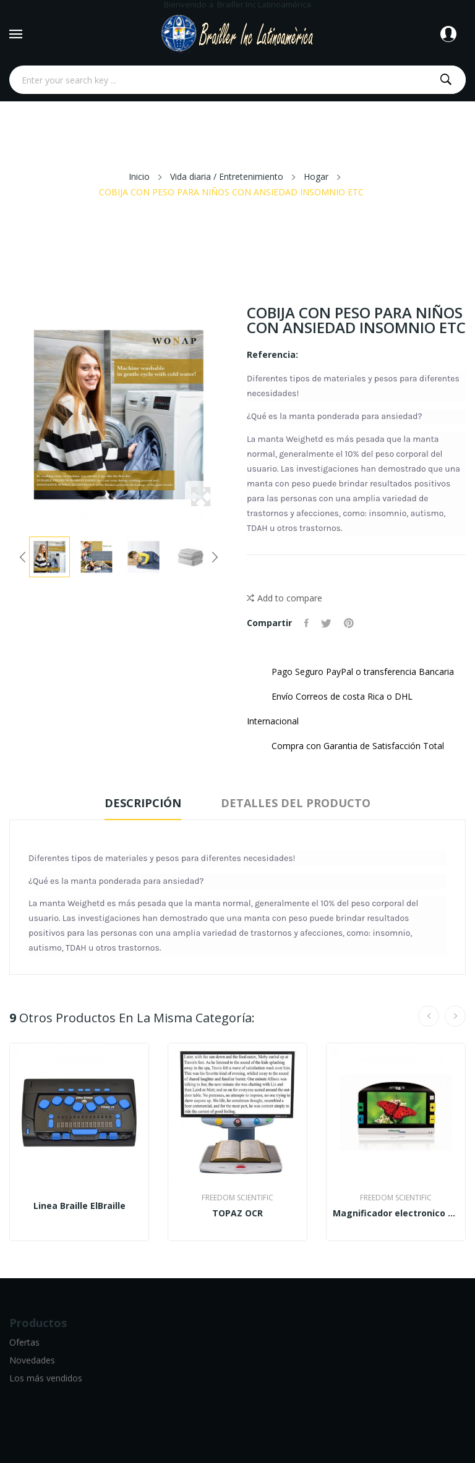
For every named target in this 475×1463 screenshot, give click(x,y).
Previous (23, 557)
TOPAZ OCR (237, 1213)
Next (214, 557)
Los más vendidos (45, 1378)
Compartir (306, 623)
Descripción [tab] (143, 802)
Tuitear (326, 623)
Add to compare (284, 598)
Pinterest (349, 623)
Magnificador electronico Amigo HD (396, 1213)
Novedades (32, 1360)
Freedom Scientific (237, 1198)
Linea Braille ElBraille (79, 1205)
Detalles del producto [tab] (295, 802)
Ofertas (24, 1342)
